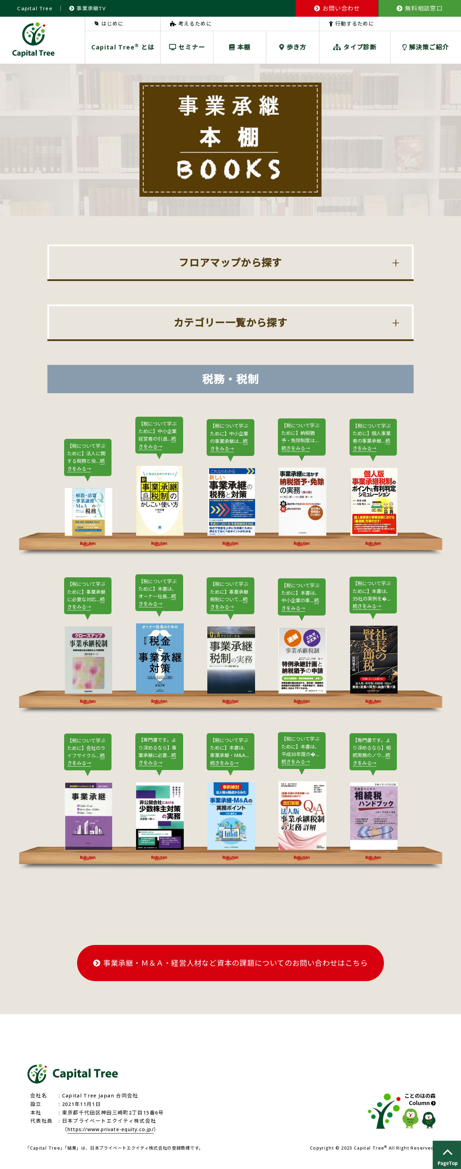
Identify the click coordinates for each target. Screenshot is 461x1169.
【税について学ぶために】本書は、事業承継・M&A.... (230, 757)
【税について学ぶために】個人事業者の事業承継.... (373, 438)
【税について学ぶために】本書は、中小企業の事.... (301, 598)
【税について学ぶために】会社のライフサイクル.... (87, 761)
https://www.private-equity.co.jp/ (115, 1138)
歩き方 (293, 47)
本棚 (239, 47)
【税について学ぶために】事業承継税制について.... (230, 597)
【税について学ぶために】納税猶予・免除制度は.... (301, 437)
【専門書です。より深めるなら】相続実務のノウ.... (373, 761)
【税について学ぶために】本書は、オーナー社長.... (158, 594)
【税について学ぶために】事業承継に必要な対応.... (87, 597)
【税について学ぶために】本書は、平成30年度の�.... (301, 759)
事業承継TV (88, 8)
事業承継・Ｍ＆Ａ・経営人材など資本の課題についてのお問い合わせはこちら (230, 972)
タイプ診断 (354, 47)
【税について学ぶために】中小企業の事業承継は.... (230, 438)
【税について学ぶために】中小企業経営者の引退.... (158, 435)
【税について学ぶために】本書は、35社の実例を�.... (373, 596)
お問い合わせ (337, 8)
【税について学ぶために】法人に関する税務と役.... (87, 458)
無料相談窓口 (420, 8)
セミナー (187, 47)
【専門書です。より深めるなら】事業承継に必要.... (158, 760)
